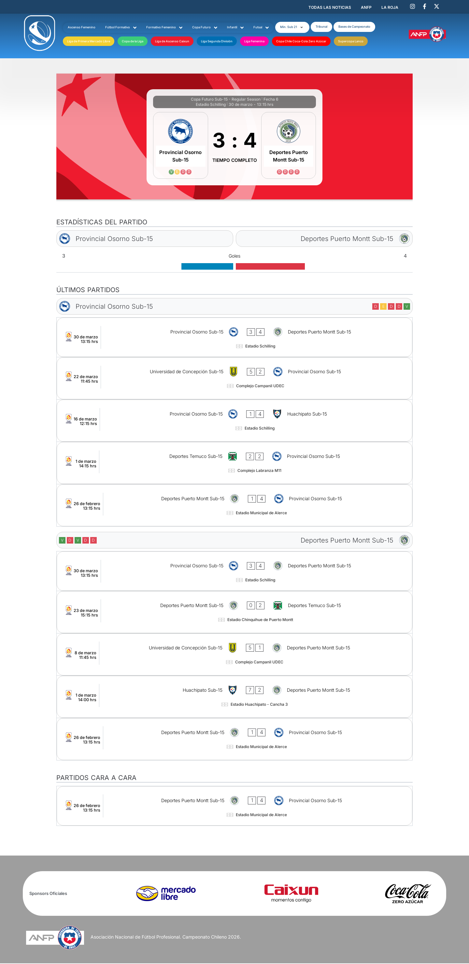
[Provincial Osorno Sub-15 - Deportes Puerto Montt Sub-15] (234, 338)
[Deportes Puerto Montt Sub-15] (288, 146)
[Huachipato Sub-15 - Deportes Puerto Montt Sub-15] (234, 697)
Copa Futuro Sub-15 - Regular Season (226, 99)
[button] (297, 27)
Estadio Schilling (211, 105)
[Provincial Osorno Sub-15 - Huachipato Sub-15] (234, 421)
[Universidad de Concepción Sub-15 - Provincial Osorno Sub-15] (234, 379)
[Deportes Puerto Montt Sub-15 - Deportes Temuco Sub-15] (234, 613)
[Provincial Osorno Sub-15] (180, 146)
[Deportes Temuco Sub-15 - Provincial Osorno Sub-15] (234, 464)
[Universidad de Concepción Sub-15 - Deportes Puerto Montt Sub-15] (234, 655)
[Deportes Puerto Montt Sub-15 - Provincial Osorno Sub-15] (234, 506)
